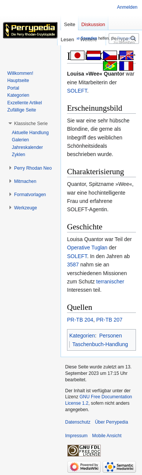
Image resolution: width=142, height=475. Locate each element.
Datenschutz (78, 422)
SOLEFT (77, 91)
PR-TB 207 (109, 320)
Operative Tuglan (87, 247)
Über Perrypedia (111, 422)
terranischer (110, 282)
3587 (73, 264)
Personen (110, 336)
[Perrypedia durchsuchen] (124, 38)
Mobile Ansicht (106, 435)
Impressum (76, 435)
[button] (31, 123)
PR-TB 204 (80, 320)
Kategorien (82, 336)
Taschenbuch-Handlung (100, 344)
